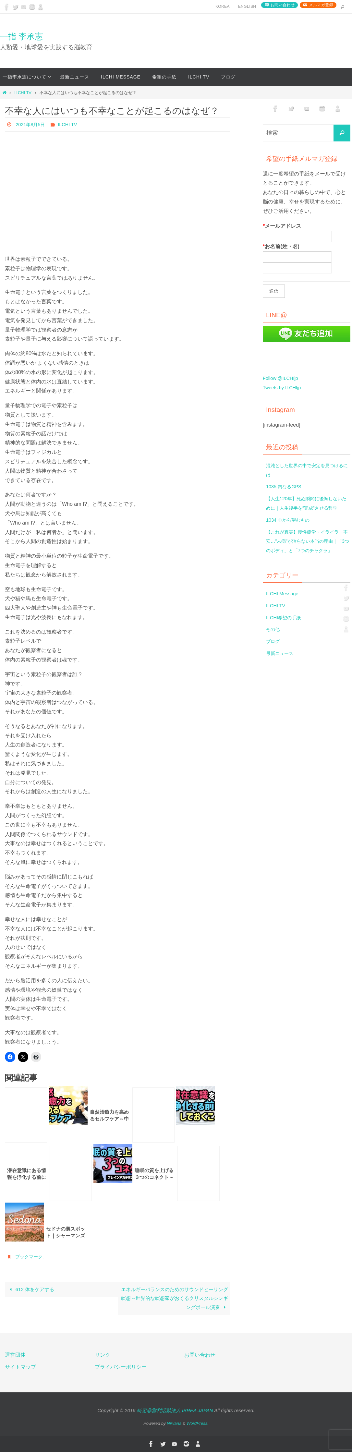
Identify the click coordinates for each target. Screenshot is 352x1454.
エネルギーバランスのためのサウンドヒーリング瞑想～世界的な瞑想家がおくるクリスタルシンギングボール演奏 (176, 1299)
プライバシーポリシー (121, 1368)
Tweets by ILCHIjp (284, 387)
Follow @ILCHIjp (282, 378)
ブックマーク (30, 1256)
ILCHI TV (22, 92)
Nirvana (174, 1425)
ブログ (274, 660)
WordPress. (198, 1425)
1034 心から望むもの (290, 529)
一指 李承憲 (21, 36)
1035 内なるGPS (286, 486)
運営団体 (15, 1356)
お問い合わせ (283, 5)
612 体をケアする (32, 1289)
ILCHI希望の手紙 (285, 636)
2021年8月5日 (32, 124)
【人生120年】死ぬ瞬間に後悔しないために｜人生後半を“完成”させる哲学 (306, 508)
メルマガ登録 (321, 5)
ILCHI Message (284, 612)
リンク (102, 1356)
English (247, 6)
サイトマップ (20, 1368)
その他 (274, 648)
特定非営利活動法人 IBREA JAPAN (175, 1412)
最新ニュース (281, 672)
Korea (222, 6)
